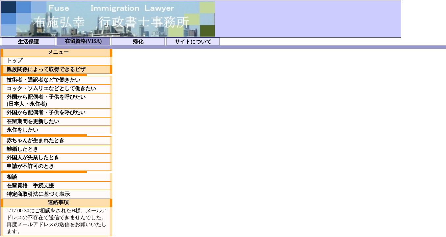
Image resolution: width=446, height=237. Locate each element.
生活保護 (28, 41)
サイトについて (193, 41)
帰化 (138, 41)
